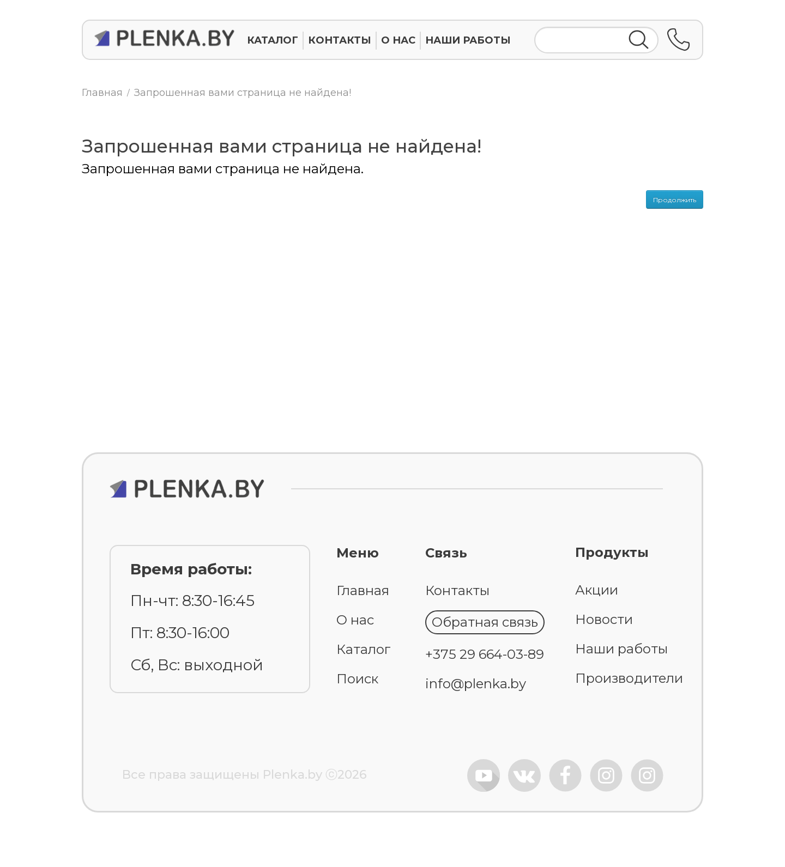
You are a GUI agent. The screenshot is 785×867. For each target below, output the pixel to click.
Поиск (357, 679)
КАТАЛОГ (272, 40)
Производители (629, 678)
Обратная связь (485, 622)
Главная (102, 92)
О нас (355, 620)
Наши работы (621, 649)
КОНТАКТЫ (339, 40)
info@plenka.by (475, 684)
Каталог (363, 649)
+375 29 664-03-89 (484, 654)
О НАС (398, 40)
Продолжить (674, 200)
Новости (604, 619)
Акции (596, 590)
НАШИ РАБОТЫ (468, 40)
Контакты (457, 590)
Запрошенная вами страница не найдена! (242, 92)
